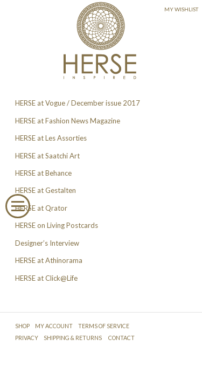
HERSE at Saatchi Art (47, 155)
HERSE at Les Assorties (51, 138)
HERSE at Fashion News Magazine (67, 120)
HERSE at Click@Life (46, 278)
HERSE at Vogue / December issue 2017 (77, 103)
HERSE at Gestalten (45, 190)
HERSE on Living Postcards (56, 225)
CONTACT (121, 338)
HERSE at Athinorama (48, 260)
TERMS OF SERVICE (103, 326)
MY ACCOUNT (54, 326)
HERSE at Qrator (41, 208)
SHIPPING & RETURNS (73, 338)
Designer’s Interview (47, 243)
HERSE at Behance (43, 173)
